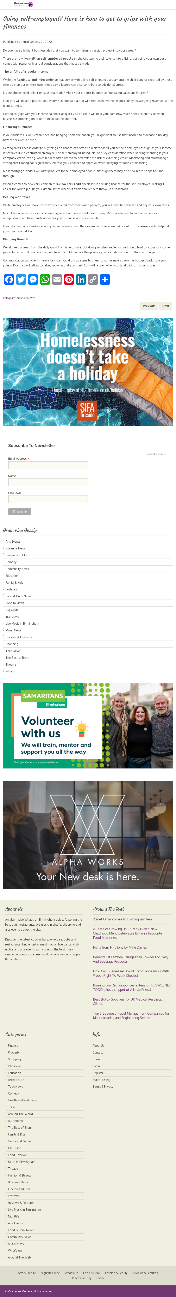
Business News (16, 548)
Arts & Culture (25, 1273)
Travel (12, 1107)
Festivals (11, 589)
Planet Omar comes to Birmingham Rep (122, 919)
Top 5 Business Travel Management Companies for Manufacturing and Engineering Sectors (131, 1015)
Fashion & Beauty (19, 1175)
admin (25, 41)
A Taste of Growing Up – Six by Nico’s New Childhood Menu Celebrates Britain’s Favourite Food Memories (127, 933)
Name (12, 476)
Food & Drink (92, 1273)
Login (96, 1066)
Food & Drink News (18, 596)
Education (12, 575)
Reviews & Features (19, 637)
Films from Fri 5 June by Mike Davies (120, 947)
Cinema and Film (16, 555)
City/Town (14, 493)
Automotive (16, 1120)
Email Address (18, 459)
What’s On (71, 1273)
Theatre (11, 664)
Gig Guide (12, 610)
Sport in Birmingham (21, 1161)
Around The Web (26, 298)
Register (98, 1073)
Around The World (20, 1114)
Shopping (12, 644)
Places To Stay (82, 1278)
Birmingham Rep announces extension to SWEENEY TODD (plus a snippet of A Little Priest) (132, 987)
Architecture (16, 1079)
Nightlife (13, 1216)
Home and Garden (20, 1141)
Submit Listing (102, 1079)
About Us (99, 1045)
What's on (12, 671)
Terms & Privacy (103, 1086)
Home (97, 1059)
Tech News (13, 651)
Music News (13, 630)
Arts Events (13, 541)
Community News (17, 569)
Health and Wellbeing (22, 1100)
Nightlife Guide (49, 1273)
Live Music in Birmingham (22, 623)
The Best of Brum (17, 657)
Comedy (11, 562)
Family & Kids (14, 582)
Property (14, 1052)
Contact (98, 1052)
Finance (13, 1045)
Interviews (12, 616)
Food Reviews (15, 603)
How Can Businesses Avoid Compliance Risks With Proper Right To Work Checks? (131, 973)
